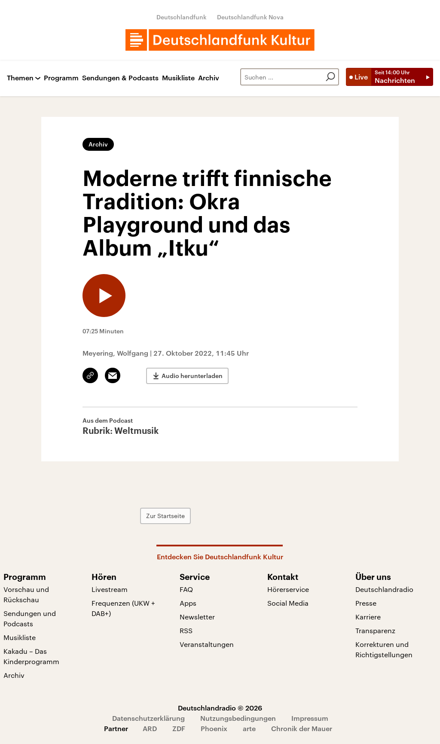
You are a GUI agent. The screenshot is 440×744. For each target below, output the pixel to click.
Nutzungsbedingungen (238, 718)
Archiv (208, 78)
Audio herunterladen (192, 375)
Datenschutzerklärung (148, 718)
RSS (186, 630)
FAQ (186, 589)
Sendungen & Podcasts (120, 78)
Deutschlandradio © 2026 (220, 708)
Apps (188, 603)
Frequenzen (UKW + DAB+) (123, 608)
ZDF (178, 728)
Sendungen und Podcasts (29, 618)
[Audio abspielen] (103, 295)
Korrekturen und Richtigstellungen (383, 649)
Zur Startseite (165, 515)
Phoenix (214, 728)
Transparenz (375, 630)
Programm (61, 78)
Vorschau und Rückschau (26, 594)
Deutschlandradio (384, 589)
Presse (365, 603)
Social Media (288, 603)
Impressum (309, 718)
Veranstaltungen (207, 644)
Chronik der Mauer (301, 728)
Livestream (110, 589)
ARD (150, 728)
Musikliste (178, 78)
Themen (20, 78)
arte (249, 728)
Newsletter (197, 617)
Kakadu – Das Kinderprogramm (31, 656)
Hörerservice (288, 589)
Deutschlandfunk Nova (250, 17)
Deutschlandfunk (181, 17)
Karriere (368, 617)
